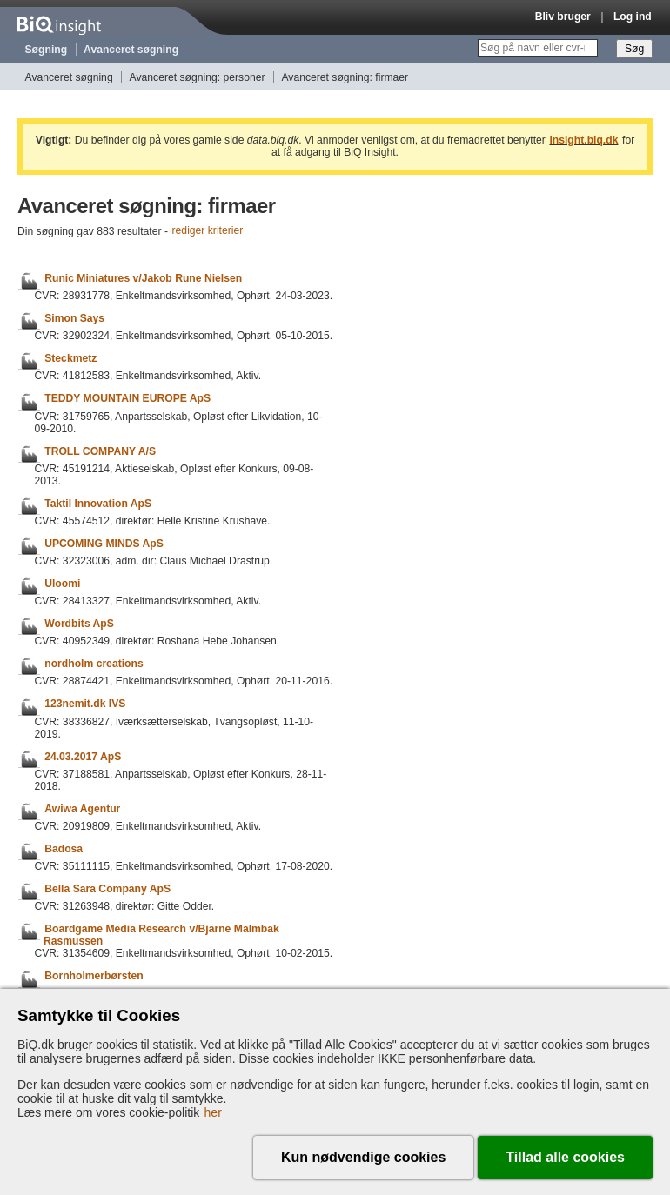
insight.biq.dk (583, 140)
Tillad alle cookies (565, 1157)
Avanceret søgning (131, 49)
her (213, 1112)
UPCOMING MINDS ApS (104, 543)
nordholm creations (93, 664)
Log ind (632, 16)
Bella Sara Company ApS (107, 889)
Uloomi (62, 583)
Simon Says (74, 318)
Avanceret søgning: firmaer (344, 77)
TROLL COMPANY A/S (100, 451)
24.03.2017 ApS (82, 757)
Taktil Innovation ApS (97, 503)
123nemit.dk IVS (84, 704)
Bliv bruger (563, 16)
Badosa (63, 849)
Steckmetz (70, 358)
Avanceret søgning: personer (197, 77)
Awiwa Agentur (82, 809)
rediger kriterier (208, 231)
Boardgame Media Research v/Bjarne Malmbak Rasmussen (161, 935)
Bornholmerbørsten (93, 977)
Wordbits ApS (79, 624)
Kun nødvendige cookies (363, 1157)
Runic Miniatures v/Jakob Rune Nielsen (143, 278)
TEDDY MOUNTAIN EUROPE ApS (127, 399)
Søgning (46, 49)
